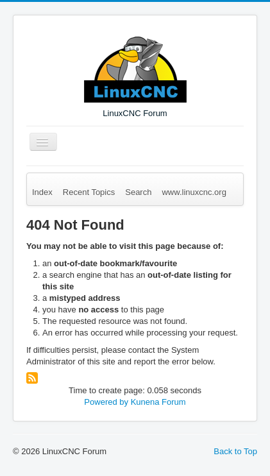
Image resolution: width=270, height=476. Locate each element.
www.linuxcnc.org (194, 192)
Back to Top (235, 451)
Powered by (106, 402)
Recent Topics (89, 192)
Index (42, 192)
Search (138, 192)
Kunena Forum (158, 402)
